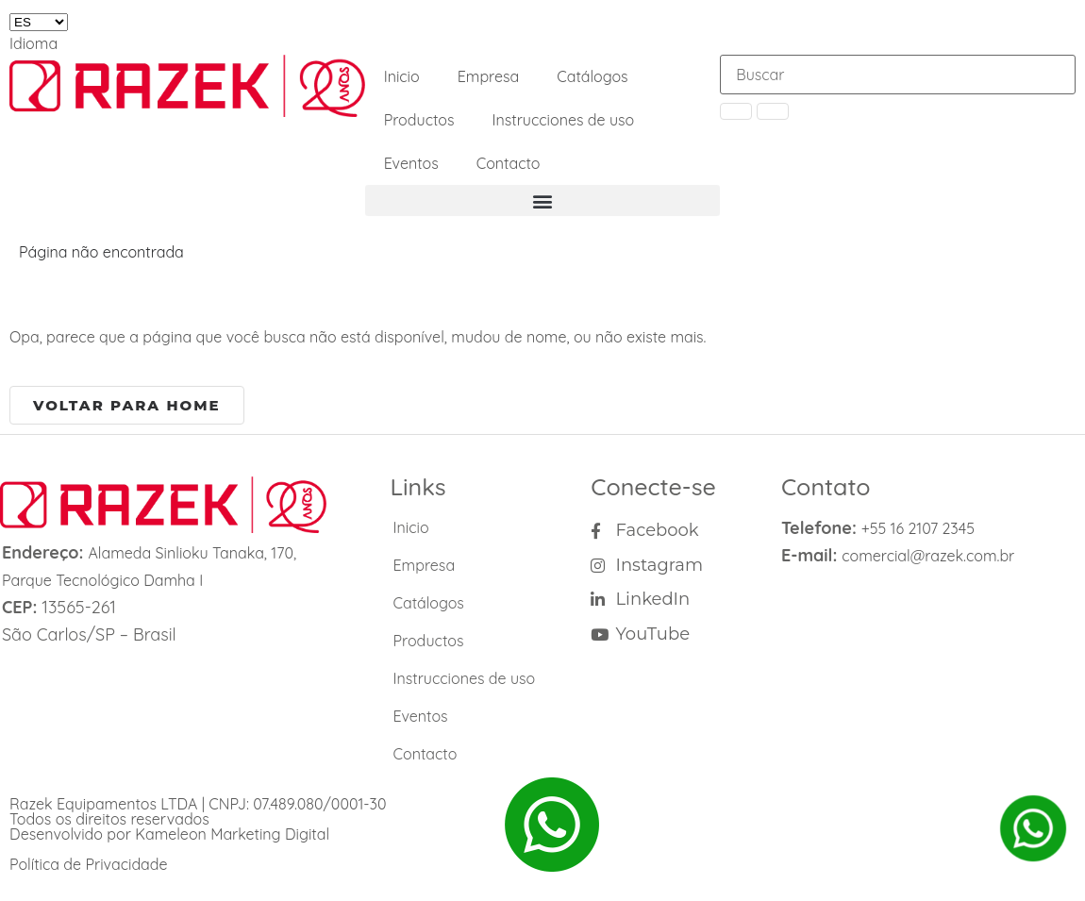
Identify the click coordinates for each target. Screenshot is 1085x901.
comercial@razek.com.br (928, 555)
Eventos (411, 163)
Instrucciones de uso (563, 119)
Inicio (402, 76)
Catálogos (592, 76)
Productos (419, 119)
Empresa (489, 76)
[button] (543, 200)
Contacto (508, 163)
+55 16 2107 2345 (918, 528)
